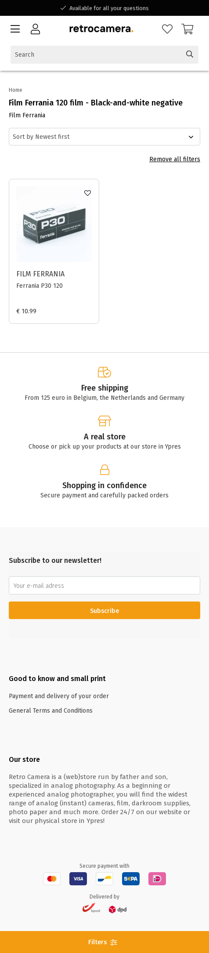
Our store (24, 759)
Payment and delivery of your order (59, 696)
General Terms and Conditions (51, 710)
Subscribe (104, 611)
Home (15, 90)
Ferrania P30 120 (39, 286)
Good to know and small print (57, 678)
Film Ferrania (40, 274)
